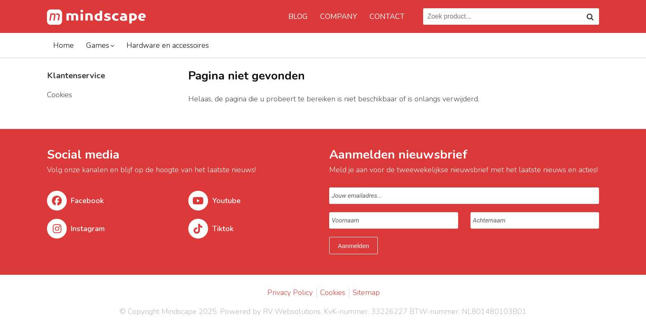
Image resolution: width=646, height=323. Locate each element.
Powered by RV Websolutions (270, 311)
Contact (387, 16)
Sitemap (366, 292)
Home (63, 45)
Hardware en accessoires (167, 45)
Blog (298, 16)
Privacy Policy (290, 292)
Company (338, 16)
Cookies (332, 292)
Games (97, 45)
